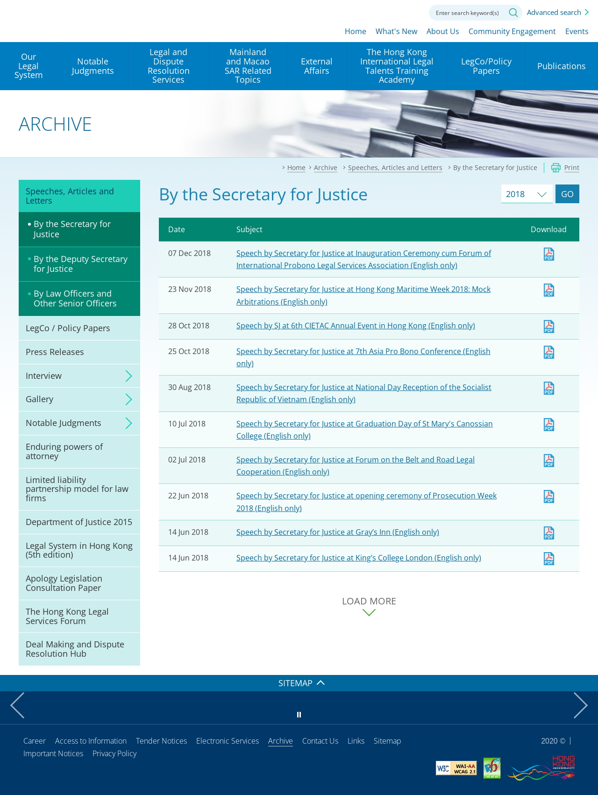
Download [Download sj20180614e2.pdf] (549, 533)
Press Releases (55, 351)
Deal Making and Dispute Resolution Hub (75, 649)
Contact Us (320, 741)
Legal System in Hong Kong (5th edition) (79, 550)
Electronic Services (227, 741)
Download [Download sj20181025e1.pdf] (549, 352)
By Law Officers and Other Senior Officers (75, 298)
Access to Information (91, 741)
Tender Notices (161, 741)
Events (577, 31)
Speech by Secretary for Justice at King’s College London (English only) (358, 558)
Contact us (410, 12)
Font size (384, 12)
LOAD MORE (369, 601)
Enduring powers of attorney (64, 451)
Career (34, 741)
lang (359, 12)
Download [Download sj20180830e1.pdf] (549, 388)
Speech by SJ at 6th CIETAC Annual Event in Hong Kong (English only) (355, 325)
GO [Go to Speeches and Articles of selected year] (567, 193)
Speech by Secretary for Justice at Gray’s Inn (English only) (337, 532)
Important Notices (53, 753)
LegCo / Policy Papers (68, 328)
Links (356, 741)
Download (549, 497)
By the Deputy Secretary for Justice (81, 264)
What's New (396, 31)
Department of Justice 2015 (79, 521)
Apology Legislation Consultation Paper (64, 583)
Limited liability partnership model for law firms (77, 489)
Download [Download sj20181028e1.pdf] (549, 326)
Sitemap (387, 741)
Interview (44, 375)
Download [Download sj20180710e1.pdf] (549, 425)
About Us (443, 31)
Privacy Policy (114, 753)
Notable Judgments (63, 422)
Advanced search (554, 12)
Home (355, 31)
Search (513, 13)
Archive (280, 741)
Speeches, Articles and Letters (70, 195)
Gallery (39, 399)
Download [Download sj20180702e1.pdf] (549, 461)
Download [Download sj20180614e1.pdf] (549, 559)
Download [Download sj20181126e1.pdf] (549, 290)
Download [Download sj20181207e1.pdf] (549, 254)
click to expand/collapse (126, 376)
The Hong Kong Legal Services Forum (67, 616)
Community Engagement (512, 31)
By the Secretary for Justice (72, 229)
